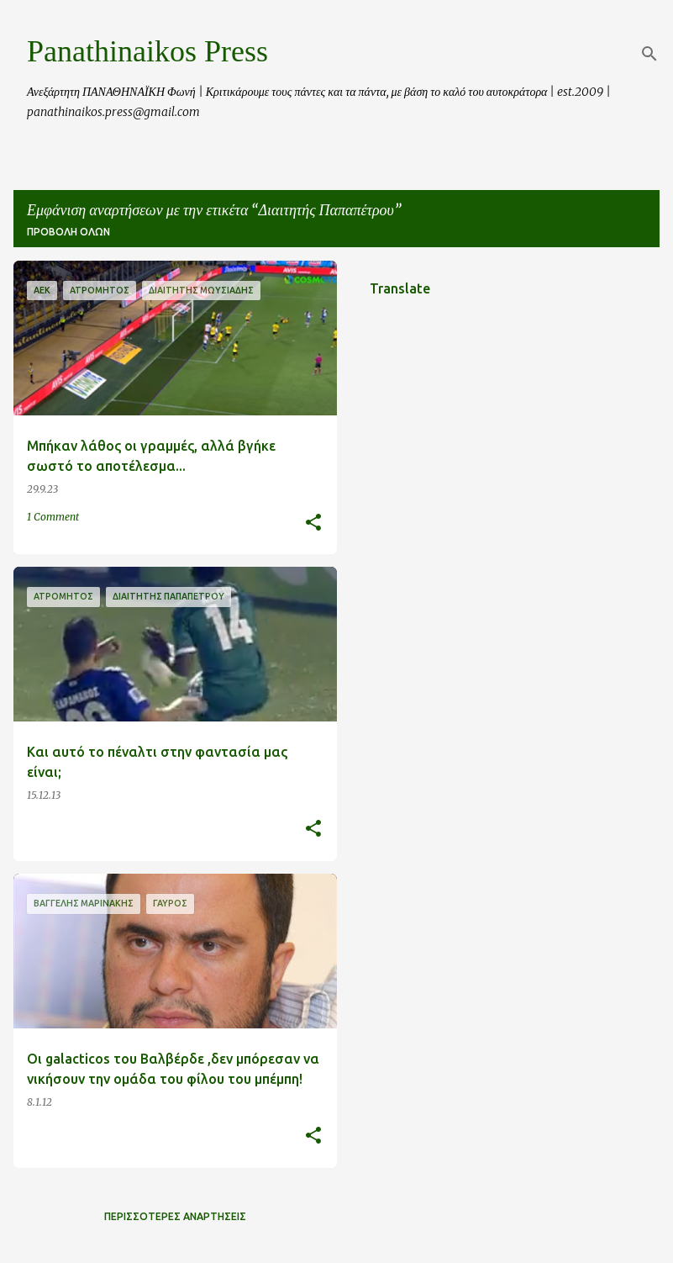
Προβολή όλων (68, 231)
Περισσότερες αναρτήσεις (175, 1216)
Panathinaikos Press (147, 51)
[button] (313, 523)
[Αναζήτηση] (649, 54)
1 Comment (53, 516)
